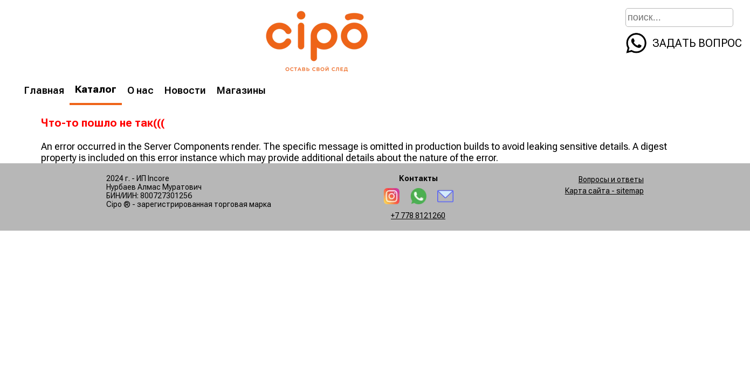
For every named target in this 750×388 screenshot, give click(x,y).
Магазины (241, 90)
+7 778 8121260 (418, 215)
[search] (725, 16)
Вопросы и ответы (611, 179)
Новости (185, 90)
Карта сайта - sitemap (604, 190)
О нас (140, 90)
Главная (44, 90)
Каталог (95, 89)
